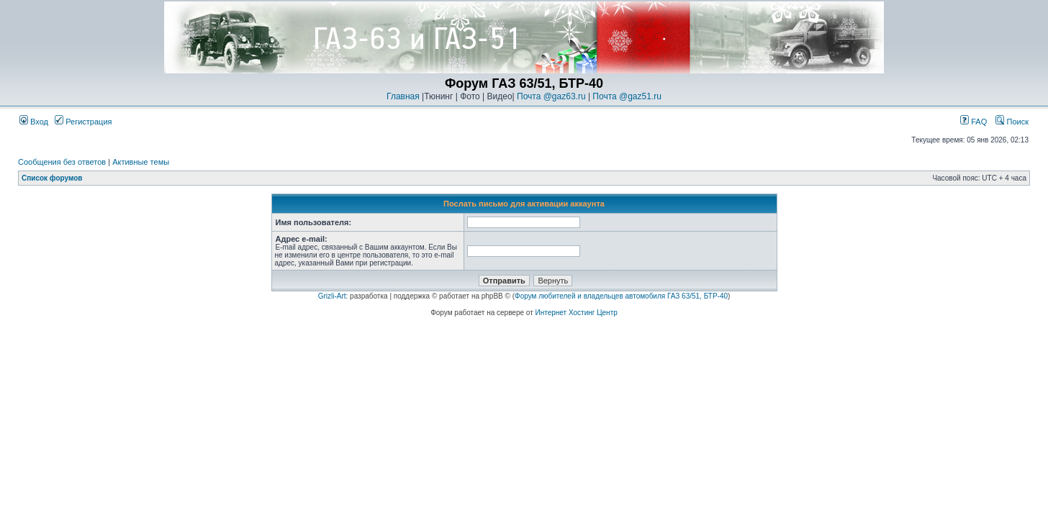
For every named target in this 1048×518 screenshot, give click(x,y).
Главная (403, 96)
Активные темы (140, 162)
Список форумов (52, 178)
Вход (33, 121)
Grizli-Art (332, 296)
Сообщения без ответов (62, 162)
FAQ (973, 121)
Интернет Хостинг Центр (577, 313)
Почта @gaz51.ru (626, 96)
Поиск (1012, 121)
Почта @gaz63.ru (551, 96)
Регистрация (83, 121)
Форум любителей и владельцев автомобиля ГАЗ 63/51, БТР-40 (621, 296)
